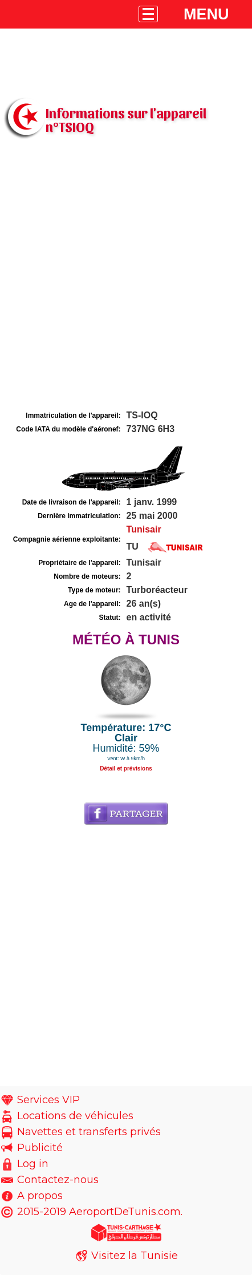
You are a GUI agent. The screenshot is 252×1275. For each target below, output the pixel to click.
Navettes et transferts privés (89, 1131)
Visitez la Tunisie (134, 1255)
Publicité (40, 1147)
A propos (40, 1195)
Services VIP (48, 1100)
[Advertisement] (126, 276)
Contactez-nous (58, 1179)
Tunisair (144, 529)
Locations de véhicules (75, 1115)
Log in (32, 1163)
